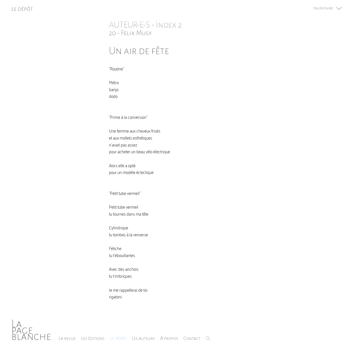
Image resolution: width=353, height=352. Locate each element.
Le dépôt (118, 338)
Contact (191, 338)
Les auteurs (143, 338)
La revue (67, 338)
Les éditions (92, 338)
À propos (169, 338)
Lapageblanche (31, 330)
